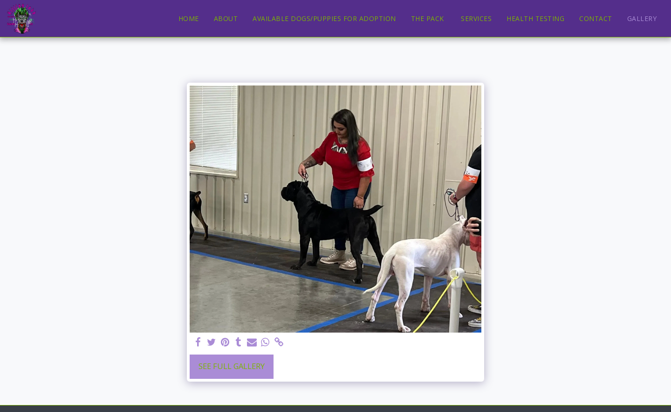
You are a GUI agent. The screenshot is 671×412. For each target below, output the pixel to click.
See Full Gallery (232, 366)
